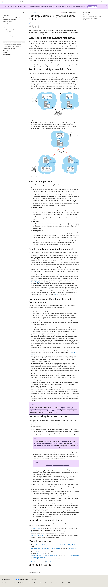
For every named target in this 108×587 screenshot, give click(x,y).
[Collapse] (23, 12)
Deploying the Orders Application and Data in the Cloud (48, 443)
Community (49, 561)
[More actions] (78, 12)
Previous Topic (37, 561)
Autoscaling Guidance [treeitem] (8, 31)
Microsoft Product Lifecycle (40, 6)
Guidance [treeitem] (6, 27)
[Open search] (101, 2)
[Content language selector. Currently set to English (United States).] (8, 579)
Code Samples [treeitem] (6, 50)
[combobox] (13, 15)
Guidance (34, 12)
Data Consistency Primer (37, 532)
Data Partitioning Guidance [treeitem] (9, 40)
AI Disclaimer (4, 582)
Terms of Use (50, 582)
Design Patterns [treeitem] (6, 23)
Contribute (24, 582)
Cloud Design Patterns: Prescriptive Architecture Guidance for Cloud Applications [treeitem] (13, 18)
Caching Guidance (35, 528)
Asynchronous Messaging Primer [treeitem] (11, 29)
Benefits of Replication (88, 14)
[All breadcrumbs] (30, 12)
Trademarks (57, 582)
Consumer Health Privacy (39, 582)
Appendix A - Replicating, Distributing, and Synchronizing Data (46, 548)
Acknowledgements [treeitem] (7, 54)
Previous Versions (12, 582)
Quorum (57, 294)
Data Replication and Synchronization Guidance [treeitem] (14, 42)
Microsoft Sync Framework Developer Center (57, 465)
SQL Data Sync (63, 441)
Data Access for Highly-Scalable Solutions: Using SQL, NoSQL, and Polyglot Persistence (57, 544)
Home (43, 561)
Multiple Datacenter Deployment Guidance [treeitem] (13, 46)
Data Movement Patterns (51, 410)
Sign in (104, 1)
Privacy (30, 582)
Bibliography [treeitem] (5, 52)
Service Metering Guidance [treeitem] (9, 48)
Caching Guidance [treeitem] (8, 34)
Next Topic (31, 561)
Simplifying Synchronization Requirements (92, 16)
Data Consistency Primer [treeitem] (9, 38)
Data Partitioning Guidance (62, 274)
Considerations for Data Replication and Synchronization (91, 19)
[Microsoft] (2, 2)
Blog (19, 582)
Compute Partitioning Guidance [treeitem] (10, 36)
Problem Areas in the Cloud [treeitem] (8, 21)
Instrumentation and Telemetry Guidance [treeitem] (12, 44)
